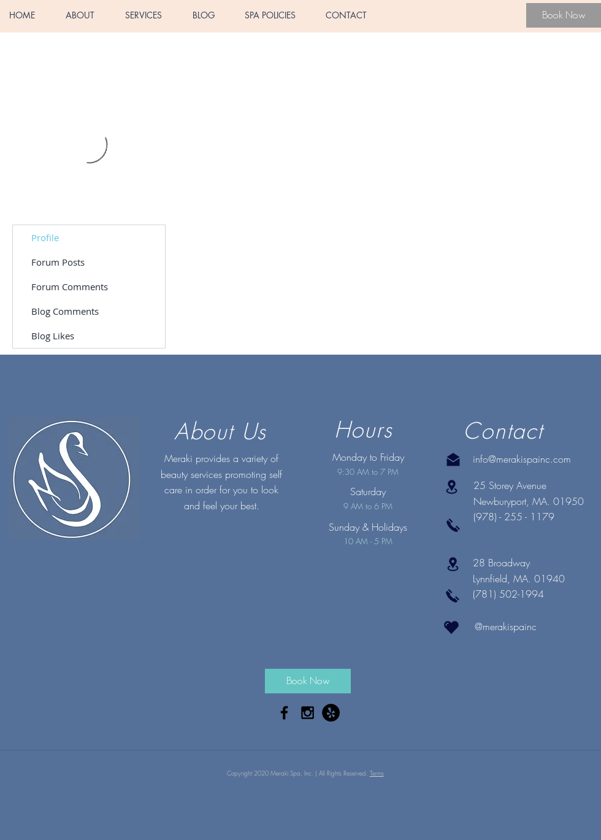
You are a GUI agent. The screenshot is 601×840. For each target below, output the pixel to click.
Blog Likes (52, 335)
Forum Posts (58, 262)
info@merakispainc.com (522, 459)
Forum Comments (69, 286)
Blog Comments (65, 311)
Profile (45, 237)
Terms (377, 773)
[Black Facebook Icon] (284, 713)
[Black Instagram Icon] (307, 713)
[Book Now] (563, 15)
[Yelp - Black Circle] (331, 713)
